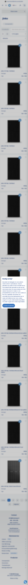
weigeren (4, 300)
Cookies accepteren (9, 305)
